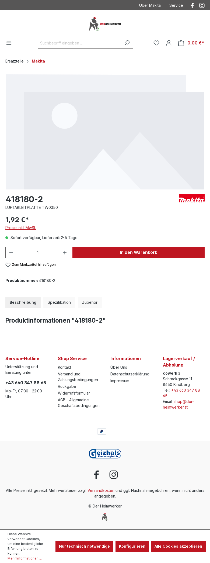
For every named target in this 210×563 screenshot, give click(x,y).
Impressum (119, 380)
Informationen (125, 358)
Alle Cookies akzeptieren (178, 546)
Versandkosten (101, 490)
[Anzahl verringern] (11, 252)
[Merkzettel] (156, 43)
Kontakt (64, 367)
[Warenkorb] (191, 43)
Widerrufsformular (74, 393)
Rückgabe (67, 386)
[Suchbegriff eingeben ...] (79, 43)
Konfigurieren (132, 546)
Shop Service (72, 358)
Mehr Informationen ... (25, 558)
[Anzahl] (38, 252)
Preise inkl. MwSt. (20, 227)
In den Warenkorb (139, 252)
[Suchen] (127, 43)
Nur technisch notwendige (84, 546)
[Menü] (9, 43)
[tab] (23, 302)
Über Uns (118, 367)
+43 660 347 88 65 (25, 382)
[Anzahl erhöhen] (65, 252)
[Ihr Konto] (169, 43)
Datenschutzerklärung (129, 374)
